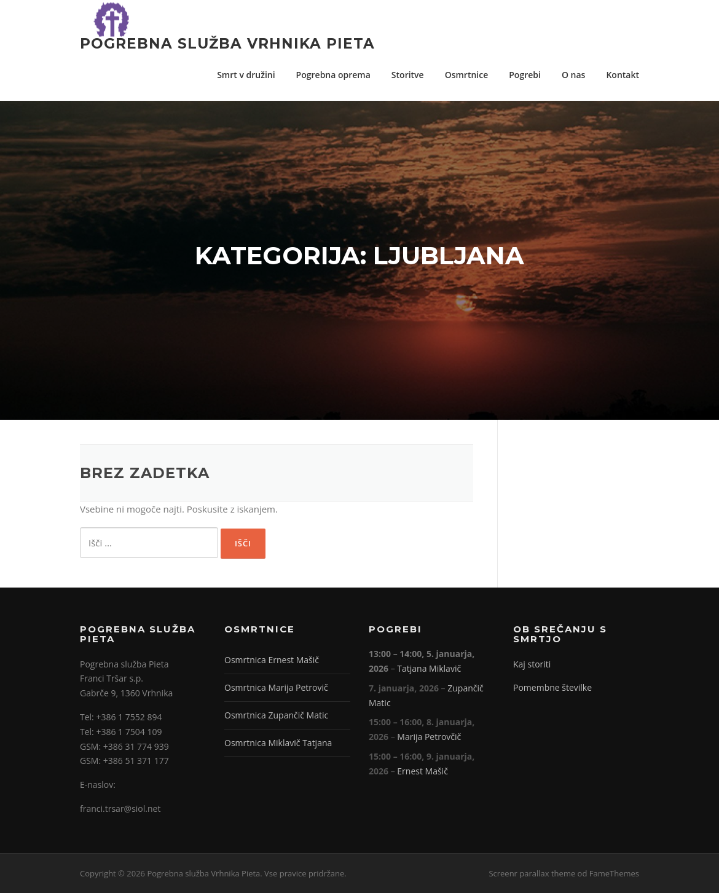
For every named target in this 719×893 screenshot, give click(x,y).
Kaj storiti (532, 664)
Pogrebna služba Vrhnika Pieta (227, 43)
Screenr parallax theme (532, 873)
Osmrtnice (467, 75)
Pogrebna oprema (333, 75)
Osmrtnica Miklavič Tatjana (278, 743)
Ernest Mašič (422, 771)
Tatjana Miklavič (429, 668)
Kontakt (622, 75)
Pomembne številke (552, 687)
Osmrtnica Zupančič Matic (276, 715)
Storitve (407, 75)
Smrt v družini (246, 75)
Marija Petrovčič (429, 736)
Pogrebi (525, 75)
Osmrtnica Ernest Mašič (271, 660)
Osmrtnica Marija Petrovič (276, 687)
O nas (574, 75)
